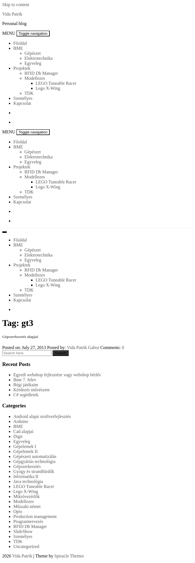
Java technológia (28, 481)
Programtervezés (28, 521)
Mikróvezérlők (26, 496)
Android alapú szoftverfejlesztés (42, 416)
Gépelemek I (24, 446)
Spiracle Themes (69, 556)
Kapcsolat (22, 103)
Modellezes (34, 78)
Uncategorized (26, 546)
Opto (17, 511)
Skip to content (15, 4)
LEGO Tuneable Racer (56, 83)
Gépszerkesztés (27, 466)
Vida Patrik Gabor (83, 347)
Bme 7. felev (24, 379)
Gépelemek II (25, 451)
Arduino (20, 421)
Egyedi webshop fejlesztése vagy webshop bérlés (57, 374)
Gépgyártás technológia (34, 461)
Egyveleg (32, 63)
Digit (17, 436)
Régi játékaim (25, 384)
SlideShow (22, 531)
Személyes (22, 98)
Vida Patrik (12, 14)
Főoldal (20, 43)
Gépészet (32, 53)
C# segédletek (25, 394)
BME (18, 48)
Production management (35, 516)
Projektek (21, 68)
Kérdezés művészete (31, 389)
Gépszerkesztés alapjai (20, 337)
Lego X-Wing (48, 88)
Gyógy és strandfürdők (33, 471)
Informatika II (25, 476)
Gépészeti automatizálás (34, 456)
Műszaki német (27, 506)
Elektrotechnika (38, 58)
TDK (29, 93)
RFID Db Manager (41, 73)
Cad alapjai (23, 431)
